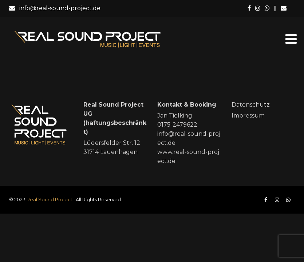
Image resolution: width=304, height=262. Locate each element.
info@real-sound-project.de (54, 8)
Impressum (248, 115)
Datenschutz (251, 104)
